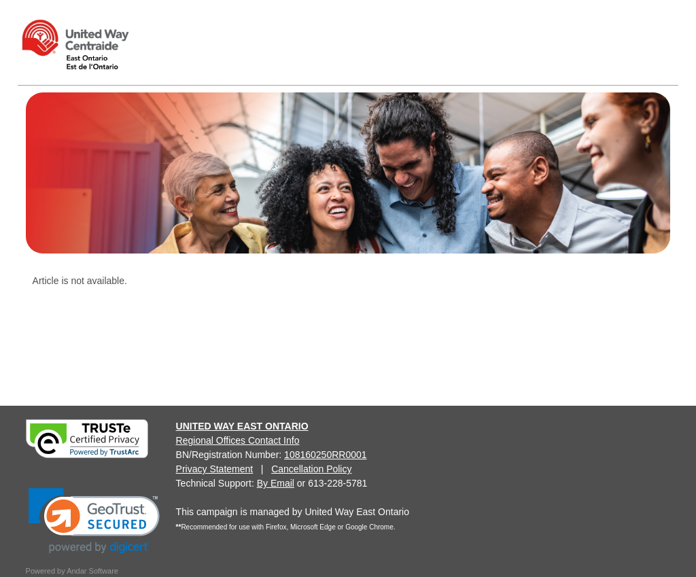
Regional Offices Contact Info (238, 440)
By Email (275, 483)
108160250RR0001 (325, 454)
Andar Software (92, 571)
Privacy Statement (215, 469)
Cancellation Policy (311, 469)
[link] (94, 521)
